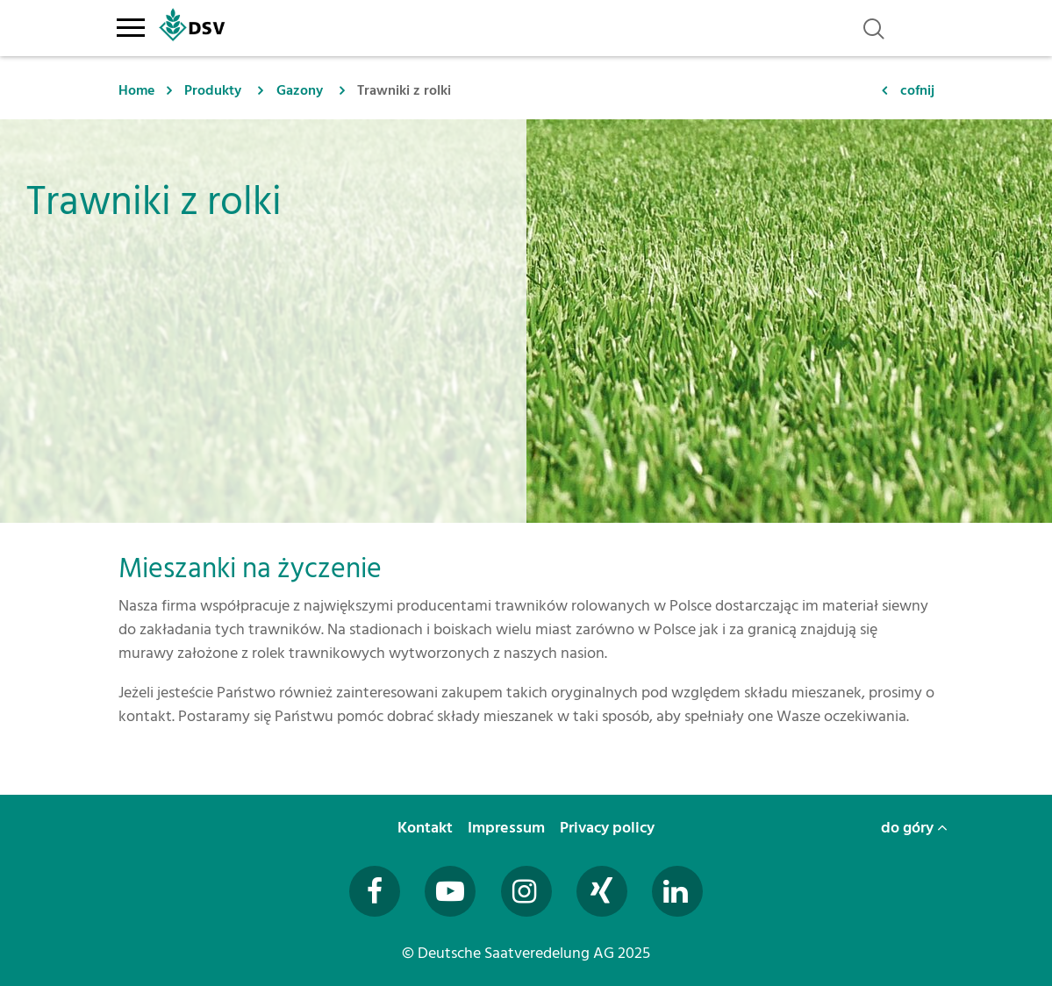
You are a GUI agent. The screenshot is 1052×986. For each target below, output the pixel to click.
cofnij (917, 90)
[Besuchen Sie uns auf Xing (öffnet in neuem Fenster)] (601, 891)
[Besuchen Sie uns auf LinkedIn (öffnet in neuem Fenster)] (677, 891)
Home (136, 90)
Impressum (508, 827)
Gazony (299, 90)
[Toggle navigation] (131, 24)
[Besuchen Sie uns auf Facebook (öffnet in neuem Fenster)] (374, 891)
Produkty (212, 90)
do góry (914, 827)
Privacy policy (609, 827)
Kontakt (426, 827)
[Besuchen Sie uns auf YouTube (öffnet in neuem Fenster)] (450, 891)
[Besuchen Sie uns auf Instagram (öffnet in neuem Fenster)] (526, 891)
